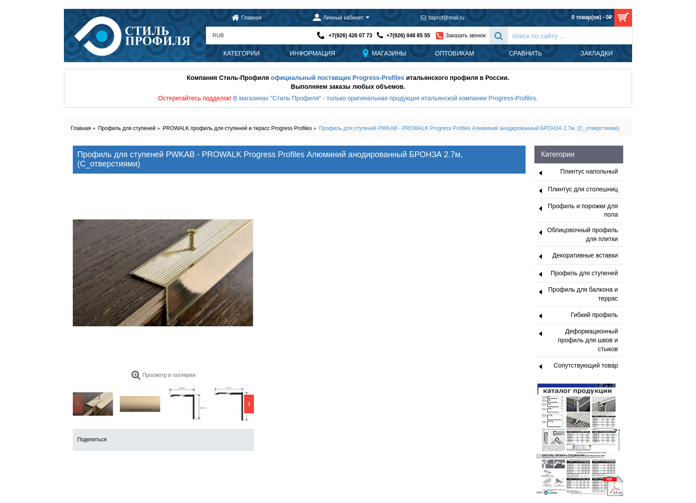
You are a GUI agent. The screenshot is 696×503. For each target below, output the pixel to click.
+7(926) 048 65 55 (408, 35)
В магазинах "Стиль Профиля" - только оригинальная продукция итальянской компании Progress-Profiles (384, 98)
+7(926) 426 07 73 (350, 35)
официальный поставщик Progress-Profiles (337, 77)
